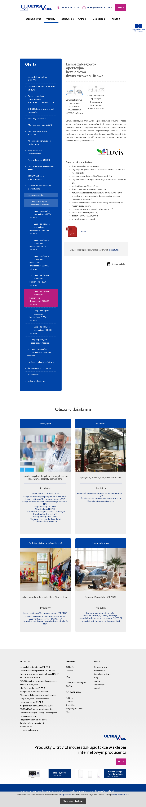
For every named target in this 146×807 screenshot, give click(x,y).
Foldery (69, 694)
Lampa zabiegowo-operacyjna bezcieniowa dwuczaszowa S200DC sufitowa (40, 298)
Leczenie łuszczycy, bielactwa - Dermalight (45, 510)
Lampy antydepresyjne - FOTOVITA (45, 616)
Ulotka (83, 231)
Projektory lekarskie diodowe (41, 362)
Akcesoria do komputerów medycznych (39, 142)
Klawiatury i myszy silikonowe (100, 500)
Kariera (97, 677)
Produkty (51, 18)
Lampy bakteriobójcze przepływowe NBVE (45, 498)
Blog (96, 674)
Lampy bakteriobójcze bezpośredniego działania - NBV (45, 502)
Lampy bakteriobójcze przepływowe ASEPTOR (45, 496)
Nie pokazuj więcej (73, 801)
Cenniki (69, 698)
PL (110, 7)
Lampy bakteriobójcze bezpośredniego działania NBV (45, 619)
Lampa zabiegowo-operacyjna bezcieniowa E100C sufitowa (40, 315)
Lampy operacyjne (36, 195)
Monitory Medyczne (36, 118)
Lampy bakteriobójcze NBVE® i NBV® (37, 667)
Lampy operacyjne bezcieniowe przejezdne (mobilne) (39, 352)
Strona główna (33, 18)
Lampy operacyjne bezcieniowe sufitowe (40, 203)
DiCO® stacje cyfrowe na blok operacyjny (39, 677)
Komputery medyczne (37, 133)
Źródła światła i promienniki (40, 368)
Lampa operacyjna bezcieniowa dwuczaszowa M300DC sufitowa (40, 229)
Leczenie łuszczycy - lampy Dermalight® (38, 709)
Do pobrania (100, 18)
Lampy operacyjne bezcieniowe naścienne (40, 341)
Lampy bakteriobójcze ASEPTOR (37, 78)
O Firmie (70, 663)
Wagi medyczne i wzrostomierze (35, 152)
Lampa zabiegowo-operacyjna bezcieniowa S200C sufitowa (40, 280)
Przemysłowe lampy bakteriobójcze (41, 99)
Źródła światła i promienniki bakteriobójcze (100, 498)
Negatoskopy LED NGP (45, 505)
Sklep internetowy (102, 670)
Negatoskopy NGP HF (45, 507)
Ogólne (69, 682)
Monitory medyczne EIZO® (32, 684)
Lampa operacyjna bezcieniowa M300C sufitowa (41, 214)
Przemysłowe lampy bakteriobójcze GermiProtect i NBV (101, 494)
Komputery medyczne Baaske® (34, 688)
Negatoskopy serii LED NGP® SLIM (36, 702)
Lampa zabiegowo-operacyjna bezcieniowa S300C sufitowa (40, 245)
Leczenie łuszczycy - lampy (39, 187)
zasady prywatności (120, 794)
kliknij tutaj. (114, 249)
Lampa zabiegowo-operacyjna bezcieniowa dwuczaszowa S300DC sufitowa (40, 262)
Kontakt (116, 18)
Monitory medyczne (40, 125)
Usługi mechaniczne (36, 381)
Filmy (68, 708)
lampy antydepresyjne (36, 177)
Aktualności (99, 681)
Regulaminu (65, 794)
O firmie (83, 18)
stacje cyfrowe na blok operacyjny (41, 110)
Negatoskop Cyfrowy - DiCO (45, 493)
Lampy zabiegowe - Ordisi (45, 514)
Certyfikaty (71, 701)
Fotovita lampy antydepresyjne (101, 610)
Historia (69, 667)
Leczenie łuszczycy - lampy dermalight (100, 612)
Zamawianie (67, 18)
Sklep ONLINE (34, 374)
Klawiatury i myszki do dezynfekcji (45, 516)
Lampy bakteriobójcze (42, 87)
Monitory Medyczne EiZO (45, 512)
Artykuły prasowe (74, 705)
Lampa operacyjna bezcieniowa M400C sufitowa (41, 330)
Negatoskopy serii (39, 160)
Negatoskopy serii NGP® (31, 698)
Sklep (121, 7)
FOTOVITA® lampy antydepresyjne (36, 705)
